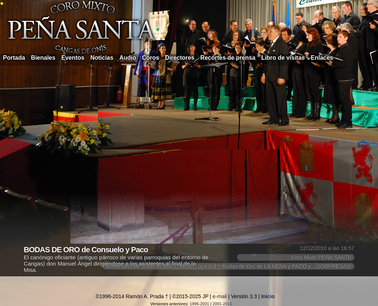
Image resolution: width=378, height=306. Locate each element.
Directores (179, 58)
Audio (127, 58)
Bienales (43, 58)
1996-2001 (199, 304)
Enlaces (322, 58)
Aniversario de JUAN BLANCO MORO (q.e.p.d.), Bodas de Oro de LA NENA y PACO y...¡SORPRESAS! (228, 266)
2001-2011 (222, 304)
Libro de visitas (283, 58)
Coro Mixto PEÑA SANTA (321, 257)
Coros (150, 58)
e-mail (220, 296)
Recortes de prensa (228, 58)
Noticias (101, 58)
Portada (14, 58)
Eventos (72, 58)
